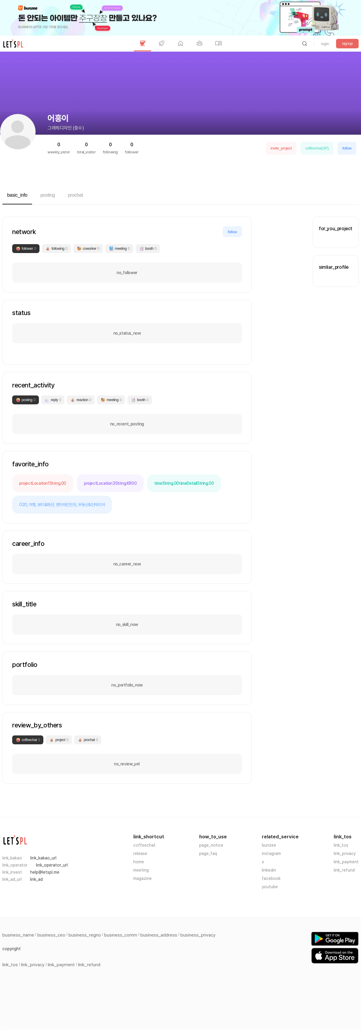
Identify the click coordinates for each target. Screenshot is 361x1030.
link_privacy (345, 853)
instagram (271, 853)
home (138, 861)
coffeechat (144, 845)
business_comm (120, 935)
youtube (270, 886)
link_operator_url (52, 865)
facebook (271, 878)
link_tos (341, 845)
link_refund (344, 870)
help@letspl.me (44, 872)
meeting (141, 870)
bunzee (269, 845)
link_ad (36, 879)
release (140, 853)
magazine (142, 878)
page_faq (208, 853)
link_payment (346, 861)
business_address (158, 935)
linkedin (269, 870)
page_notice (211, 845)
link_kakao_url (43, 858)
